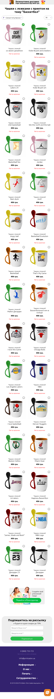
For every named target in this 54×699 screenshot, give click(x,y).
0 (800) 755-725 (27, 651)
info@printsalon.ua (27, 658)
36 (46, 17)
